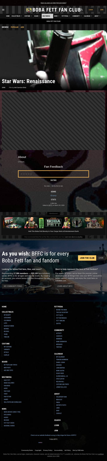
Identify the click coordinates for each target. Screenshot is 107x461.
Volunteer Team (61, 397)
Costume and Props (62, 384)
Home (8, 16)
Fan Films (7, 391)
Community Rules (27, 450)
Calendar (88, 16)
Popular (14, 27)
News (57, 16)
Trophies (59, 347)
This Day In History (62, 312)
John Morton (60, 368)
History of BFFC (61, 405)
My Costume (8, 347)
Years (5, 334)
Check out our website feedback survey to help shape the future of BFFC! (53, 435)
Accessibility (58, 450)
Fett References (61, 318)
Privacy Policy (47, 450)
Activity (58, 333)
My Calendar (60, 357)
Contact (59, 413)
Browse (5, 27)
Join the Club (87, 258)
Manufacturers (9, 326)
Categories (7, 318)
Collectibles (17, 16)
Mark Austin (60, 370)
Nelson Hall (60, 381)
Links (58, 408)
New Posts (7, 367)
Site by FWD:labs (78, 450)
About (98, 16)
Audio (5, 388)
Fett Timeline (60, 321)
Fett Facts (59, 315)
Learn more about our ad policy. (74, 237)
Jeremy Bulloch (61, 387)
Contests (59, 336)
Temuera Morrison (62, 359)
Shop (57, 410)
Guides (6, 417)
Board (37, 16)
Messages (59, 344)
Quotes (58, 323)
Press (58, 402)
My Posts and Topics (10, 365)
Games (6, 399)
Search (57, 420)
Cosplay (6, 355)
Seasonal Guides (9, 426)
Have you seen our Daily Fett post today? (53, 3)
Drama (53, 196)
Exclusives (7, 414)
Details (6, 352)
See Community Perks (13, 286)
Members (59, 339)
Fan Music (7, 385)
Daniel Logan (60, 362)
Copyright (38, 450)
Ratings (6, 329)
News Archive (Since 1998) (12, 412)
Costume (28, 16)
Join (101, 10)
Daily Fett (7, 380)
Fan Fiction (7, 396)
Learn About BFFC (65, 286)
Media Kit (59, 399)
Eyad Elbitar (60, 379)
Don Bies (59, 365)
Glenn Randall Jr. (62, 376)
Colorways (7, 320)
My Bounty (7, 315)
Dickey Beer (60, 373)
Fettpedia (66, 16)
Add (22, 27)
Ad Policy (67, 450)
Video (5, 394)
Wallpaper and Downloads (12, 402)
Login (91, 10)
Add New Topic (8, 370)
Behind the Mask (61, 310)
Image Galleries (9, 383)
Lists (5, 323)
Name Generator (61, 341)
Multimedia (47, 16)
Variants (7, 349)
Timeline (6, 337)
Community (77, 16)
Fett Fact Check (9, 423)
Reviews (6, 331)
